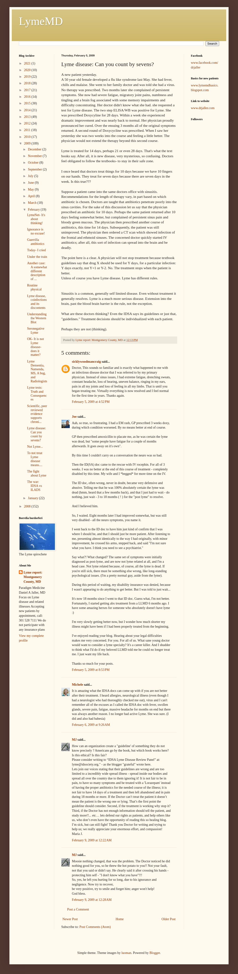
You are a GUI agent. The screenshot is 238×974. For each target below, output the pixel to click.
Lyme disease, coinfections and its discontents (37, 302)
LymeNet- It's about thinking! (36, 219)
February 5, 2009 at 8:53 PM (91, 670)
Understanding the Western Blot (36, 318)
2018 (28, 83)
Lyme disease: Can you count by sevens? (36, 434)
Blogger (154, 953)
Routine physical (34, 287)
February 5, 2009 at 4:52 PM (91, 402)
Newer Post (70, 919)
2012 (28, 123)
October (33, 162)
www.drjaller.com (202, 108)
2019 (28, 76)
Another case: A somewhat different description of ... (37, 271)
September (35, 169)
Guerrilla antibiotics (35, 242)
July (31, 176)
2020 (28, 70)
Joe (74, 416)
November (35, 156)
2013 (28, 117)
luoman (126, 953)
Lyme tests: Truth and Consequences (37, 393)
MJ (74, 739)
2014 (28, 110)
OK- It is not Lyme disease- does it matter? (35, 347)
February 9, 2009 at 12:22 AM (92, 840)
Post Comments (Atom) (95, 927)
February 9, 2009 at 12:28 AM (92, 900)
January (33, 498)
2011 (27, 130)
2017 (28, 90)
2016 (28, 96)
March (32, 202)
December (35, 149)
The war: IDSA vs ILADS (34, 486)
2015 (28, 103)
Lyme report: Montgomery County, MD (33, 577)
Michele (77, 684)
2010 (28, 137)
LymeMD (41, 21)
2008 (28, 506)
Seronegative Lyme (35, 330)
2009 (28, 143)
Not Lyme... (35, 446)
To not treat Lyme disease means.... (34, 459)
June (31, 182)
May (31, 189)
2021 (28, 63)
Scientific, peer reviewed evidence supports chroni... (37, 414)
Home (120, 919)
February (34, 209)
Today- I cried (36, 250)
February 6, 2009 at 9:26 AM (91, 725)
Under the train (37, 257)
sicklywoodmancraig (86, 361)
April (32, 196)
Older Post (169, 919)
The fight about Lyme (36, 473)
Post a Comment (78, 909)
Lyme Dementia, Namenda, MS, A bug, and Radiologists (37, 371)
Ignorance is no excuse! (36, 231)
